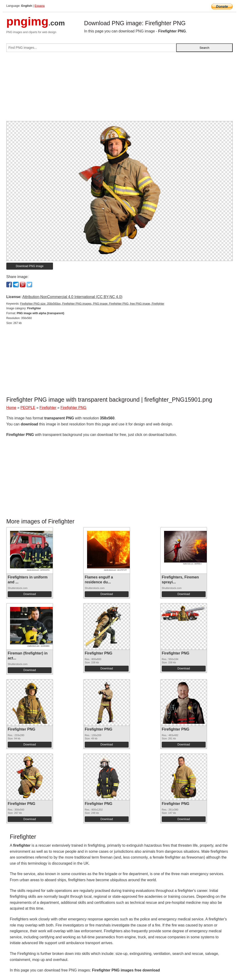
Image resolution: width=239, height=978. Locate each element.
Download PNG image (30, 266)
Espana (40, 5)
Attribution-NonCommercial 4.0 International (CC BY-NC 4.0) (72, 297)
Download (29, 594)
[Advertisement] (119, 88)
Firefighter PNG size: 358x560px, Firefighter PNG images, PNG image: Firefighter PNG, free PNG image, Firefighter (92, 303)
